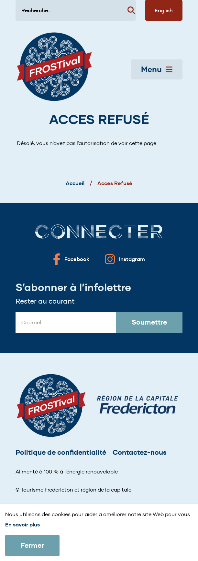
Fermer (32, 545)
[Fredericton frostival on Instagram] (125, 259)
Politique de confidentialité (61, 452)
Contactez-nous (140, 452)
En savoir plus (22, 524)
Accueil (75, 183)
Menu (156, 69)
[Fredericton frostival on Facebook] (71, 259)
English (164, 10)
